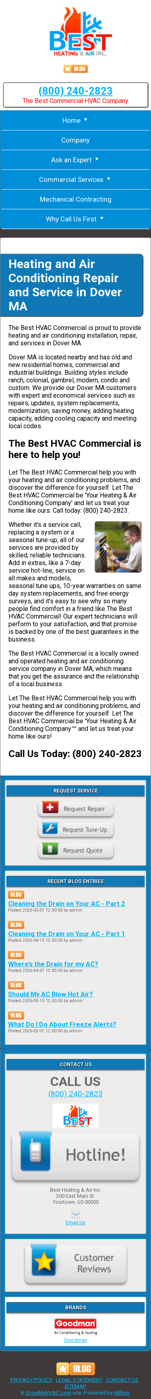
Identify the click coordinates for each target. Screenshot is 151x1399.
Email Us (75, 1222)
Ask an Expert (75, 160)
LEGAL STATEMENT (79, 1379)
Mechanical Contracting (76, 199)
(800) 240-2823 (75, 91)
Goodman (76, 1337)
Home (75, 120)
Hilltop (121, 1392)
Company (75, 140)
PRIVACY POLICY (31, 1379)
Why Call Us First (75, 219)
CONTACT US (122, 1379)
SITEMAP (75, 1386)
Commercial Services (75, 179)
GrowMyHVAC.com (48, 1392)
